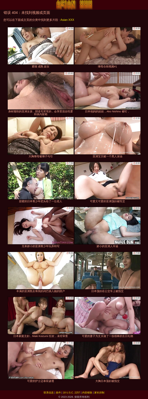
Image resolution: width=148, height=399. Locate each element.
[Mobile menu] (3, 5)
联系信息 (49, 392)
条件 (58, 392)
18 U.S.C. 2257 (71, 392)
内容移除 (87, 392)
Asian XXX (67, 19)
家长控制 (99, 392)
